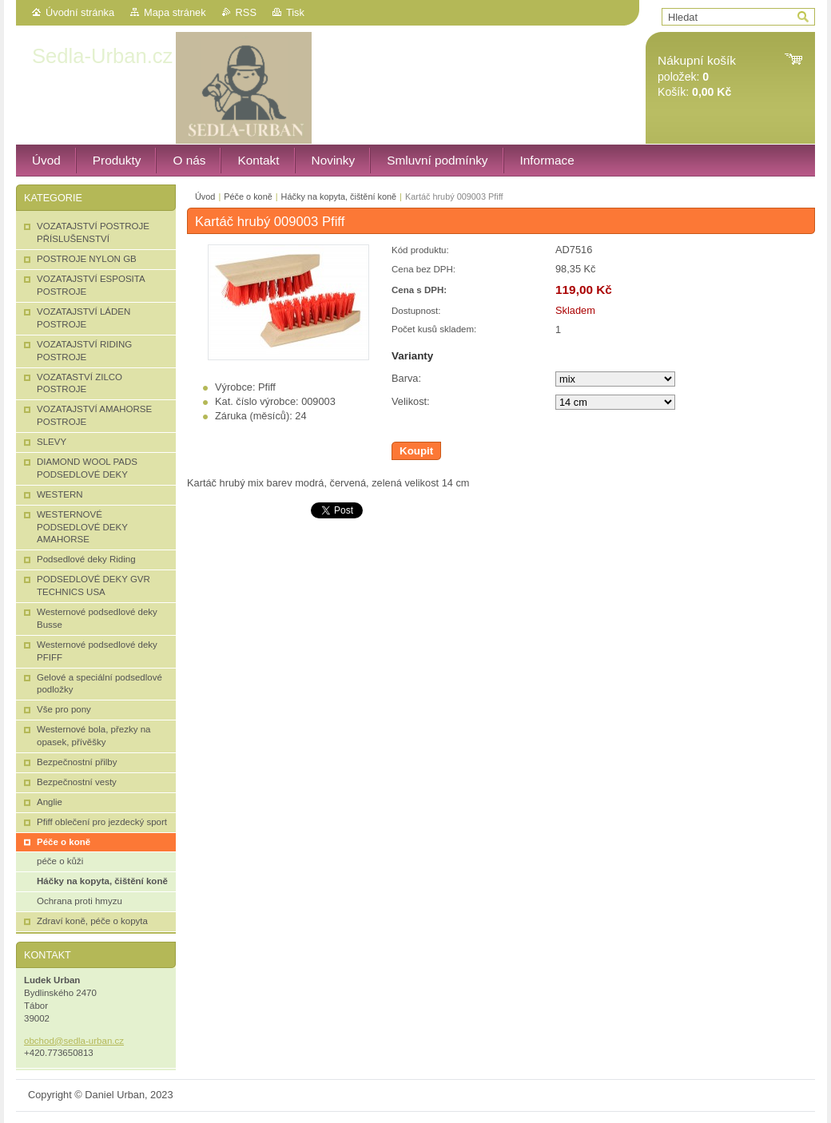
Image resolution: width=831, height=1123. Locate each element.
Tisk (295, 12)
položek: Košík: (697, 76)
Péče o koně (248, 196)
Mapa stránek (175, 12)
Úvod (205, 196)
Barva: (406, 378)
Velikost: (411, 401)
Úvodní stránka (80, 12)
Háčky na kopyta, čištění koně (338, 196)
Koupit (416, 451)
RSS (246, 12)
